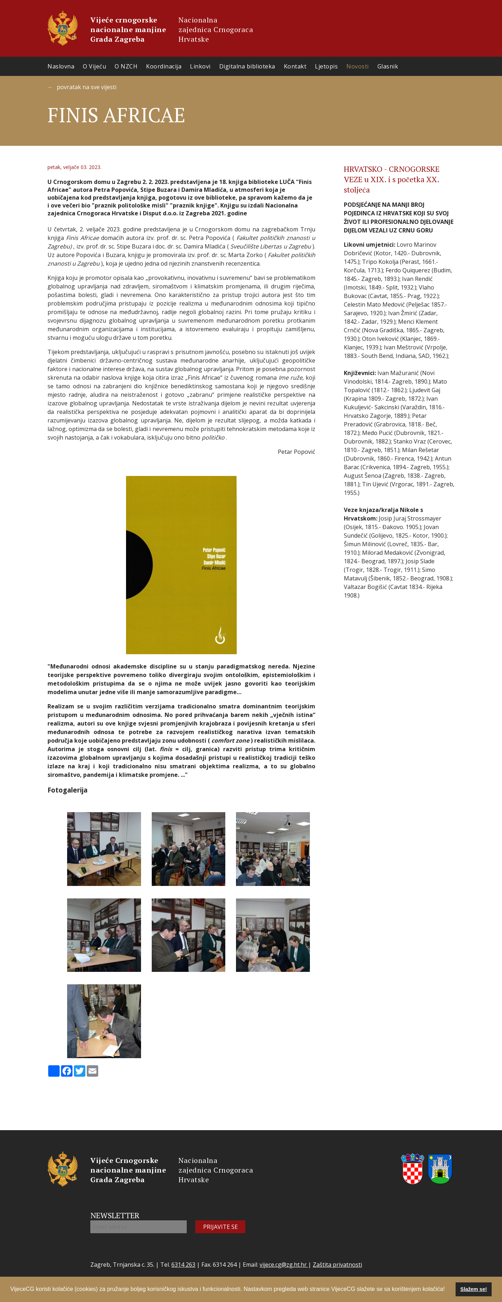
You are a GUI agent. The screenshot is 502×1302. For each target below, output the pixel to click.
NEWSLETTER (115, 1215)
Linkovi (200, 66)
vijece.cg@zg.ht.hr (284, 1264)
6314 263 (183, 1264)
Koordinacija (163, 66)
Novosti (357, 66)
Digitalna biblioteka (247, 66)
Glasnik (387, 66)
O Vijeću (94, 66)
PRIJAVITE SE (220, 1227)
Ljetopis (326, 66)
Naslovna (60, 66)
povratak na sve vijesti (86, 87)
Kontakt (295, 66)
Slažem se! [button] (473, 1289)
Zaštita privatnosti (337, 1264)
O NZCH (126, 66)
